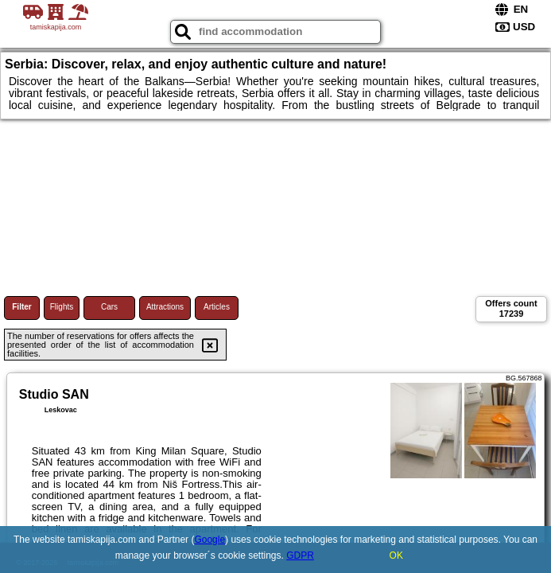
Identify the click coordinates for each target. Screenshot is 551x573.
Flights (61, 306)
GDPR (300, 555)
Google (209, 539)
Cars (109, 306)
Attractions (165, 306)
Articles (217, 306)
